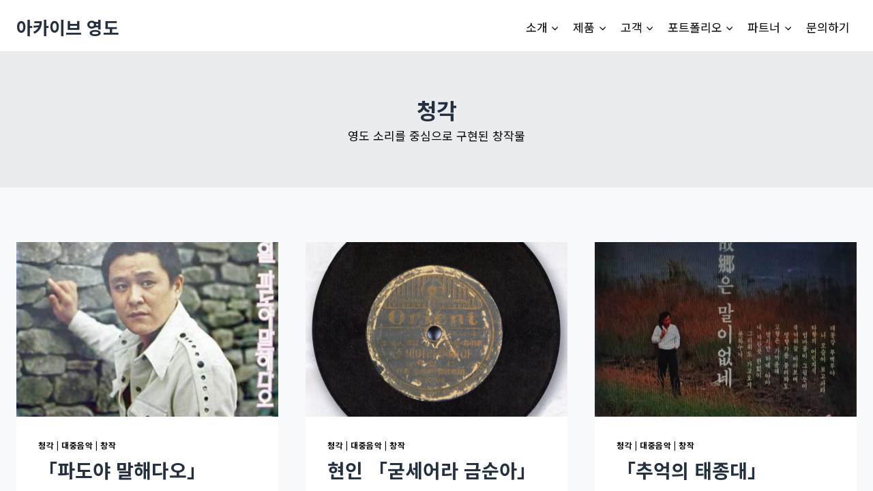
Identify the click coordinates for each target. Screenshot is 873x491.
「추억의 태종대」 (692, 469)
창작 (108, 445)
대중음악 (77, 445)
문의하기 (828, 26)
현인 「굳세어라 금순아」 (431, 469)
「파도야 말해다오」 (122, 469)
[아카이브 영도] (67, 27)
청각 (46, 445)
